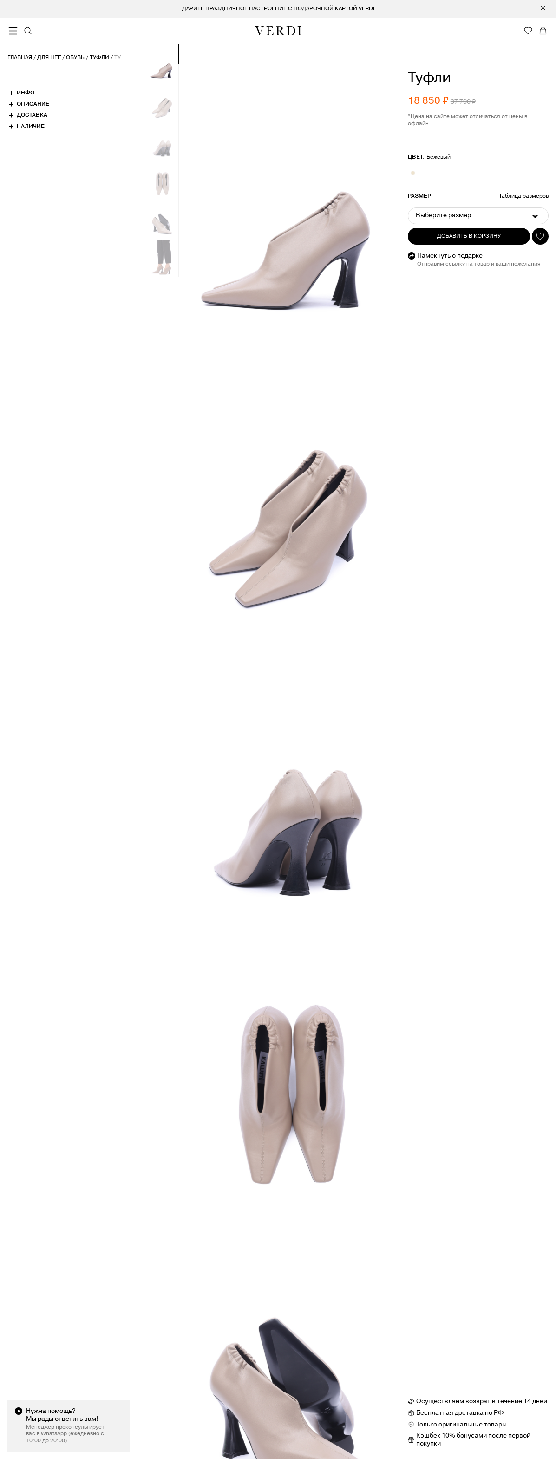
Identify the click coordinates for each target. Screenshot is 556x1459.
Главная (19, 57)
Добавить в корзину (469, 236)
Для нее (49, 57)
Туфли (99, 57)
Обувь (75, 57)
